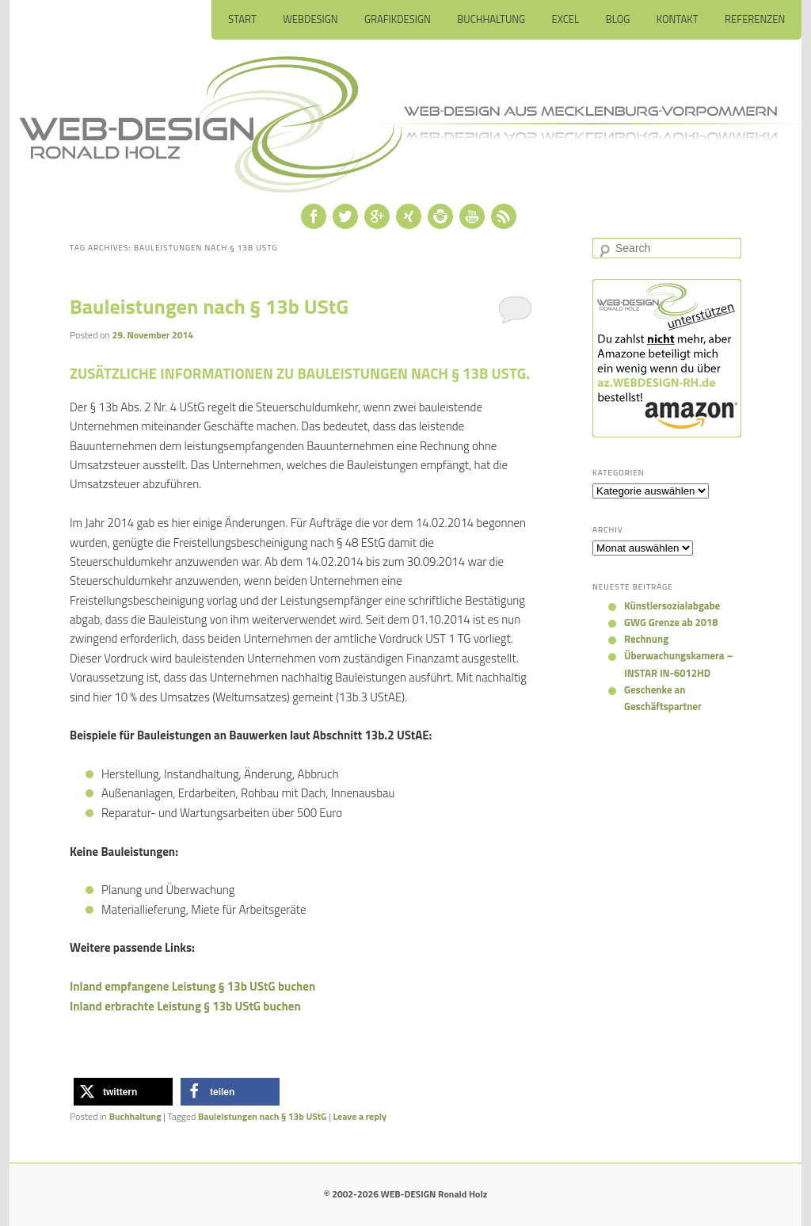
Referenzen (755, 19)
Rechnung (646, 639)
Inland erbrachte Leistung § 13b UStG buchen (185, 1006)
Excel (566, 19)
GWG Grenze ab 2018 (671, 622)
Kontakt (678, 19)
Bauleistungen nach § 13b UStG (209, 306)
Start (242, 19)
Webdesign (310, 19)
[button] (123, 1092)
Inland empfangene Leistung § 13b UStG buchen (192, 986)
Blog (618, 19)
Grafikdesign (397, 19)
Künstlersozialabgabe (672, 605)
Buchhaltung (491, 19)
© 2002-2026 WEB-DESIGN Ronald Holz (405, 1193)
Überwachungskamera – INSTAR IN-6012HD (678, 663)
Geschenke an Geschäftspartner (663, 698)
